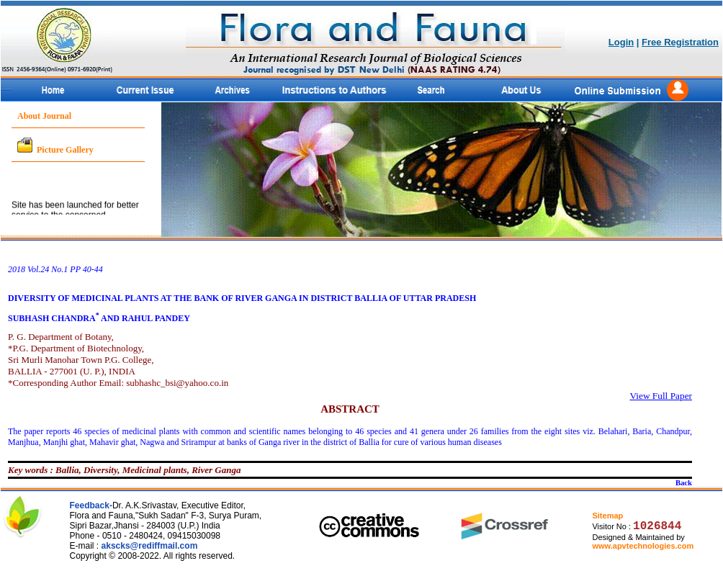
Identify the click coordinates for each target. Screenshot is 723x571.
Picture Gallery (65, 150)
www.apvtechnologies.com (642, 545)
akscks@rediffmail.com (150, 546)
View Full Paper (660, 395)
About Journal (44, 116)
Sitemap (607, 515)
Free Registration (680, 42)
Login (621, 42)
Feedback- (91, 505)
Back (683, 483)
